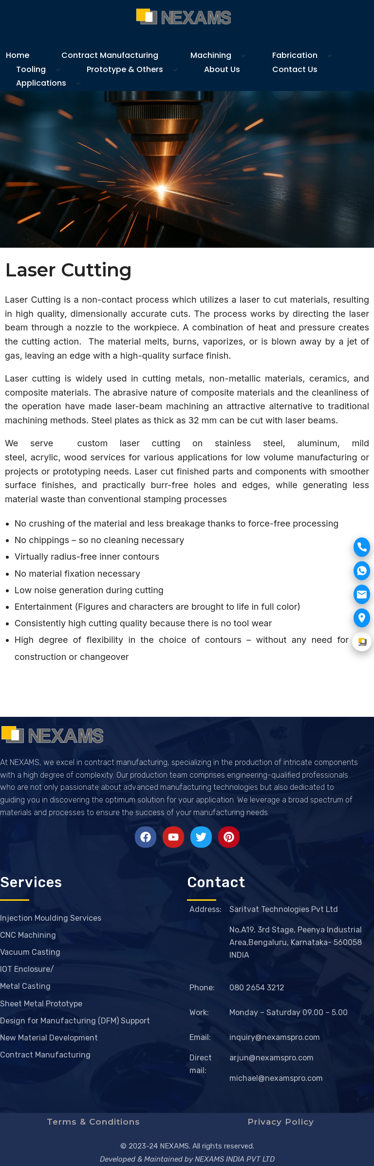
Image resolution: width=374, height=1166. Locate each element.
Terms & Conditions (93, 1122)
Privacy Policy (280, 1122)
